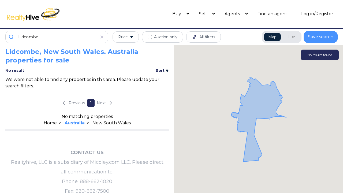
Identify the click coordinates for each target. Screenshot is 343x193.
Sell (203, 13)
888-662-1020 (96, 181)
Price (125, 37)
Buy (177, 13)
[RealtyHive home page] (46, 14)
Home (50, 122)
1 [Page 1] (91, 103)
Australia (75, 122)
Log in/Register (317, 13)
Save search (320, 36)
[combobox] (56, 37)
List (291, 37)
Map (272, 37)
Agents (233, 13)
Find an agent (272, 13)
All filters (203, 37)
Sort (162, 70)
